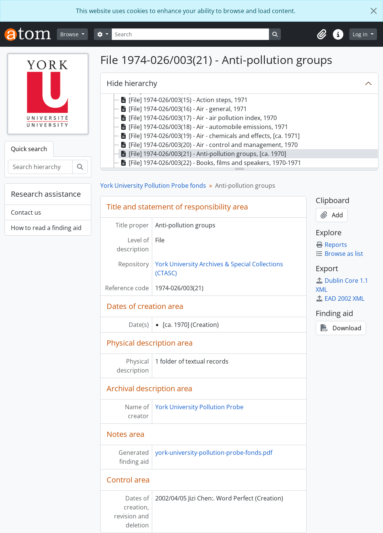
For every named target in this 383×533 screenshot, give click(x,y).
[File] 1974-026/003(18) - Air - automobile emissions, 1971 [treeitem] (203, 126)
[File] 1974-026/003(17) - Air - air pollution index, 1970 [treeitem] (198, 117)
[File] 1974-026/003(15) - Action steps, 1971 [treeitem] (183, 99)
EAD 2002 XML (340, 298)
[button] (321, 34)
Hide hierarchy (132, 83)
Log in (361, 34)
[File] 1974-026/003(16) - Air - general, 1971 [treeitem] (183, 108)
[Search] (190, 34)
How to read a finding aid (46, 228)
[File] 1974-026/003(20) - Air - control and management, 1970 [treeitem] (208, 144)
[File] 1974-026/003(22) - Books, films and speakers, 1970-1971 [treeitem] (210, 162)
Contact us (26, 212)
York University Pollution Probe (199, 407)
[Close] (374, 10)
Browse (70, 34)
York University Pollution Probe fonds (153, 185)
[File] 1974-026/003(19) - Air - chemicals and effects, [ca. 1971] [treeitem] (209, 135)
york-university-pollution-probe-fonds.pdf (213, 452)
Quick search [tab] (29, 149)
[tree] (239, 131)
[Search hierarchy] (40, 167)
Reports (331, 245)
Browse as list (339, 253)
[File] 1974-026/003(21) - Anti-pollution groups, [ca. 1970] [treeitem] (202, 153)
